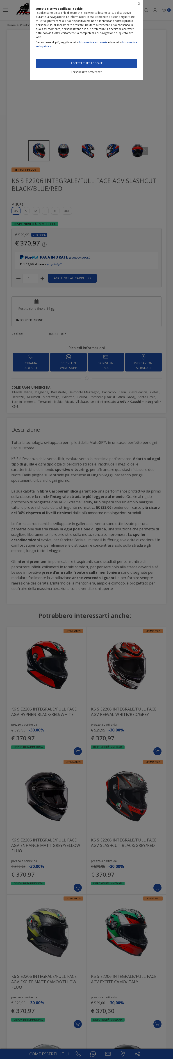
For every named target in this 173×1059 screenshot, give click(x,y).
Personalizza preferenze (86, 72)
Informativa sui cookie (93, 42)
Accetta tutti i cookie (86, 63)
